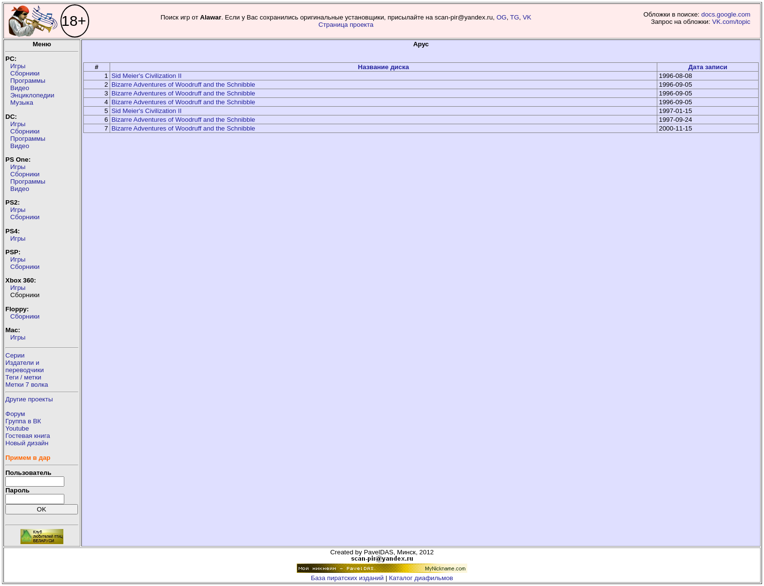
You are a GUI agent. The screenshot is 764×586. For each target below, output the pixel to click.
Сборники (24, 73)
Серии (14, 355)
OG (502, 17)
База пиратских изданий (347, 578)
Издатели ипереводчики (24, 366)
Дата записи (707, 67)
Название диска (383, 67)
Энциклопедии (32, 95)
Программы (27, 80)
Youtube (17, 428)
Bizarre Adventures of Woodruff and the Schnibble (183, 84)
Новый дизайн (26, 443)
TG (514, 17)
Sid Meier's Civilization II (147, 75)
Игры (17, 66)
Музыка (21, 102)
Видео (19, 88)
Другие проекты (29, 399)
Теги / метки (23, 377)
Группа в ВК (23, 421)
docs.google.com (725, 14)
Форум (15, 413)
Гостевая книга (27, 435)
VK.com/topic (731, 21)
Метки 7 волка (26, 384)
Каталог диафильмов (421, 578)
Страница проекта (346, 24)
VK (527, 17)
